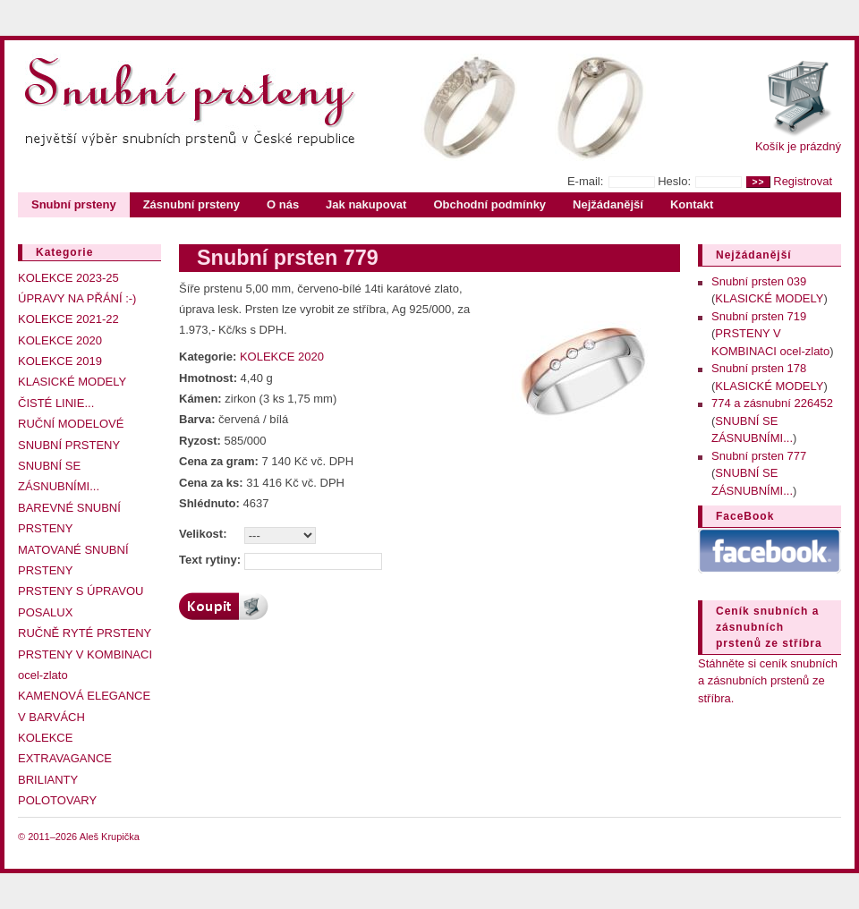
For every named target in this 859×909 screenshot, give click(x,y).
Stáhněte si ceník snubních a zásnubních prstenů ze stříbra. (768, 681)
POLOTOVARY (57, 800)
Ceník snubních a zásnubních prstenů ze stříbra (769, 627)
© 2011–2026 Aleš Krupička (79, 836)
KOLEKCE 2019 (60, 361)
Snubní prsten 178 (758, 368)
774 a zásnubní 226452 (772, 403)
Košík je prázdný (798, 146)
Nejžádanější (608, 204)
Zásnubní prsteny (191, 204)
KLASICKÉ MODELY (72, 381)
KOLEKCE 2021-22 (68, 319)
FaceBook (745, 516)
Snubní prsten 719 (758, 316)
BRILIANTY (48, 779)
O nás (283, 204)
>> (758, 182)
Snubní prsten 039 (758, 281)
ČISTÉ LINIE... (56, 403)
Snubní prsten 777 (758, 456)
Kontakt (691, 204)
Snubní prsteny (73, 204)
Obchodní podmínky (489, 204)
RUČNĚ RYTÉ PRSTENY (84, 633)
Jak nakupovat (366, 204)
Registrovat (802, 181)
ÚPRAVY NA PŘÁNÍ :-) (77, 298)
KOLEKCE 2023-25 (68, 278)
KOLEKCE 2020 (60, 340)
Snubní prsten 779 (287, 257)
